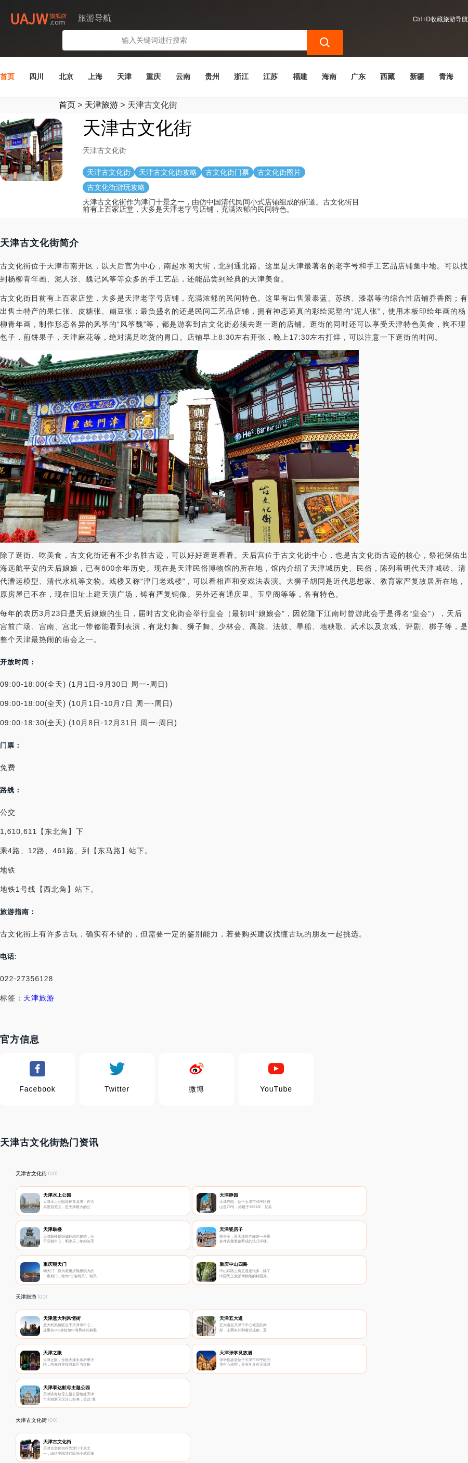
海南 (329, 56)
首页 (7, 56)
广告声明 (233, 1406)
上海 (95, 56)
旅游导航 (180, 1446)
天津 (124, 56)
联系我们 (130, 1406)
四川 (36, 56)
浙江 (241, 56)
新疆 (417, 56)
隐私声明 (181, 1406)
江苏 (270, 56)
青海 (446, 56)
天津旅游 (101, 85)
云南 (183, 56)
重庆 (153, 56)
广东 (358, 56)
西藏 (387, 56)
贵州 (212, 56)
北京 (66, 56)
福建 (300, 56)
